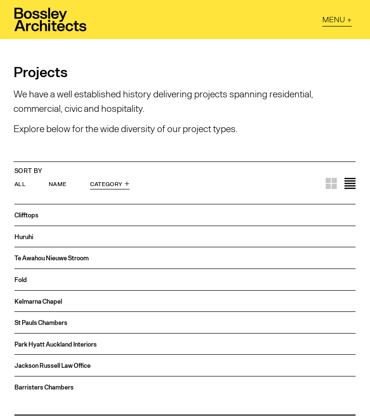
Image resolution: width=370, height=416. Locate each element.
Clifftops (26, 215)
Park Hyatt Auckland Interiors (55, 344)
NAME (57, 183)
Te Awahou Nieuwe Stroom (51, 258)
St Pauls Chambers (40, 322)
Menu (333, 19)
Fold (20, 279)
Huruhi (23, 237)
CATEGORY (106, 183)
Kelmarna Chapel (38, 301)
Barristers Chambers (44, 387)
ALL (20, 183)
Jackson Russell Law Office (52, 365)
